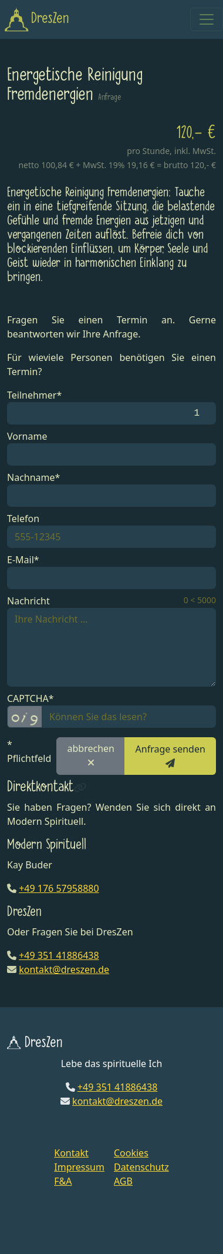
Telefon (23, 518)
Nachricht (28, 600)
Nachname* (33, 477)
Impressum (79, 1167)
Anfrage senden (170, 755)
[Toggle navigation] (206, 19)
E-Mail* (23, 559)
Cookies (131, 1152)
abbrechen (90, 754)
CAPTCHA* (30, 698)
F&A (63, 1181)
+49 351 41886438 (59, 955)
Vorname (27, 436)
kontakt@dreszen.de (64, 969)
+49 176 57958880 (59, 888)
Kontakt (71, 1152)
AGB (123, 1181)
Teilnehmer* (34, 395)
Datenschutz (141, 1167)
